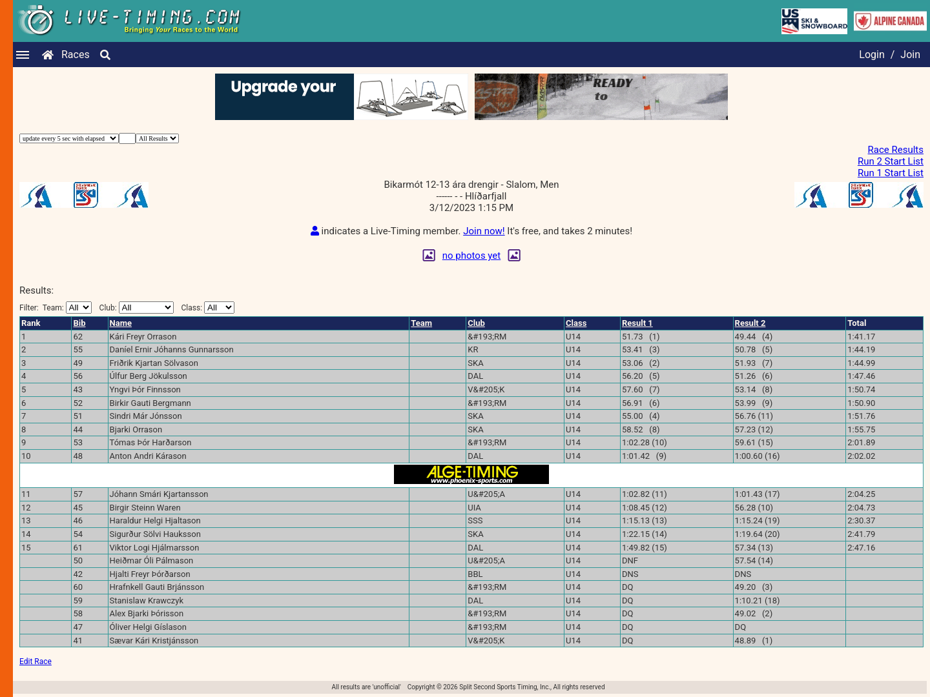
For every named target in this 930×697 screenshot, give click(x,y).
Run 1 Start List (891, 173)
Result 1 (637, 323)
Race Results (896, 150)
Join (910, 54)
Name (121, 323)
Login (871, 54)
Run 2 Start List (891, 161)
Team (421, 323)
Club (476, 323)
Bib (79, 323)
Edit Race (35, 661)
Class (576, 323)
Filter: (55, 307)
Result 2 (750, 323)
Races (75, 54)
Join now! (483, 231)
